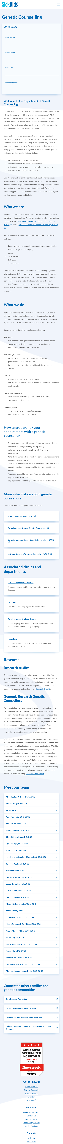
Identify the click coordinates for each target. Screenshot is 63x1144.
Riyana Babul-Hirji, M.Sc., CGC (19, 957)
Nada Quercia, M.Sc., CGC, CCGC (20, 917)
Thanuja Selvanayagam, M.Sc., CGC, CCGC (24, 971)
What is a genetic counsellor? (21, 516)
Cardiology (13, 602)
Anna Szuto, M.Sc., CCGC (17, 823)
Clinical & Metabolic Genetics (20, 582)
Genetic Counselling (22, 17)
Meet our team (11, 83)
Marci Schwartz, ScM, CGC (17, 897)
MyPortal (31, 1138)
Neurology (12, 639)
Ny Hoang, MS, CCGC (15, 937)
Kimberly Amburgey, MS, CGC (19, 877)
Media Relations (31, 1126)
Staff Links (31, 1141)
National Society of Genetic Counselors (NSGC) (29, 554)
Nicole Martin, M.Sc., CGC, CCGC (20, 931)
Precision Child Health (35, 773)
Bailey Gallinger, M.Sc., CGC (18, 830)
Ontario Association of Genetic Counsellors (27, 528)
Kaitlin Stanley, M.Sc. (15, 870)
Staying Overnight (31, 1090)
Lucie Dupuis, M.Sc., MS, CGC (18, 890)
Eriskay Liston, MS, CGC (16, 850)
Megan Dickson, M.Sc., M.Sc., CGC (21, 904)
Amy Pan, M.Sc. (12, 810)
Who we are (10, 37)
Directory (31, 1097)
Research (9, 68)
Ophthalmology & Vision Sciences (22, 619)
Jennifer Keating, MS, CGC (17, 864)
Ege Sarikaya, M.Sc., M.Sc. (17, 843)
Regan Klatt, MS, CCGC (16, 951)
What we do (10, 53)
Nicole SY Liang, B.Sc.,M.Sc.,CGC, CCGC (23, 924)
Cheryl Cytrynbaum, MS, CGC (19, 837)
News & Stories (31, 1093)
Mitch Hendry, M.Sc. (15, 910)
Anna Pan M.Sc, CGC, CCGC (18, 817)
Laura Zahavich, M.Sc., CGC (18, 884)
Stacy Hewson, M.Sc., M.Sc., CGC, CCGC (23, 964)
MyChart (30, 1100)
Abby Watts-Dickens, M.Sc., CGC (20, 797)
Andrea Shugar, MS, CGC (17, 803)
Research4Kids (42, 689)
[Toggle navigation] (58, 4)
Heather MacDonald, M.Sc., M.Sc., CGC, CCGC (26, 857)
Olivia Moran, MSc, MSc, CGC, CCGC (22, 944)
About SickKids (31, 1086)
